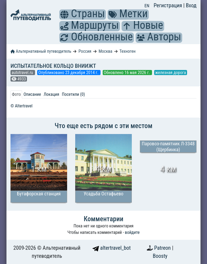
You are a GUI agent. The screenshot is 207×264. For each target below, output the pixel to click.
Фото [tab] (16, 94)
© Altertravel (21, 105)
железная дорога (170, 72)
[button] (64, 14)
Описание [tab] (32, 94)
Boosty (160, 256)
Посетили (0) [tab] (73, 94)
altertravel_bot (111, 248)
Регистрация (168, 5)
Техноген (127, 51)
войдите (132, 232)
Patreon (163, 248)
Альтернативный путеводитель (41, 51)
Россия (84, 51)
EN (146, 5)
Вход (191, 5)
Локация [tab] (51, 94)
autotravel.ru (23, 72)
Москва (105, 51)
